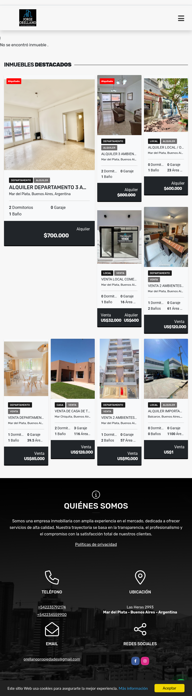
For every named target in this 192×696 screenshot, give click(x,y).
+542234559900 (51, 614)
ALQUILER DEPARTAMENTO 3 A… (47, 187)
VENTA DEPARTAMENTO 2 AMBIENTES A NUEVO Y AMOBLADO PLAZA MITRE (26, 418)
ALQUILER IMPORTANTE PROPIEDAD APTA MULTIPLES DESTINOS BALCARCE (166, 411)
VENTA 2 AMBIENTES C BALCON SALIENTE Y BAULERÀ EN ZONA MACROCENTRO (119, 418)
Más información (133, 688)
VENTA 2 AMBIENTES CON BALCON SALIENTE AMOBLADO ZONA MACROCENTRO (166, 286)
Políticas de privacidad (96, 544)
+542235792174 (52, 607)
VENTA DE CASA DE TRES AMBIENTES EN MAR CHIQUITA (73, 411)
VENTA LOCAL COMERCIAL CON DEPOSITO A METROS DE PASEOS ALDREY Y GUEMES (119, 279)
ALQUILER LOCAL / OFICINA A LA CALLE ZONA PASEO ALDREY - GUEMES (166, 147)
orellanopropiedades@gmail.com (52, 659)
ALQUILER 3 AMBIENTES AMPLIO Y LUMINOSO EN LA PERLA (119, 154)
